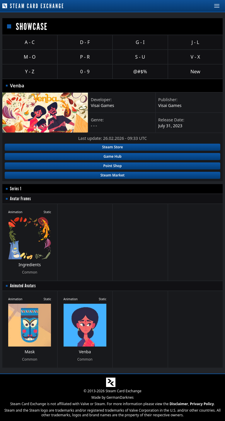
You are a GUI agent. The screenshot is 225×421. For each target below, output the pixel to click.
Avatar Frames (20, 198)
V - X (195, 57)
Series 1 (15, 188)
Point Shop (112, 165)
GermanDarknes (120, 397)
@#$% (140, 71)
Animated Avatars (23, 285)
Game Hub (112, 156)
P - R (85, 57)
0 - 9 (85, 71)
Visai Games (102, 105)
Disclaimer (179, 403)
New (195, 71)
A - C (30, 42)
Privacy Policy (202, 403)
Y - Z (29, 71)
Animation (15, 212)
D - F (85, 42)
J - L (195, 42)
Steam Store (112, 147)
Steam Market (112, 175)
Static (47, 212)
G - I (140, 42)
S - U (140, 57)
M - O (29, 57)
